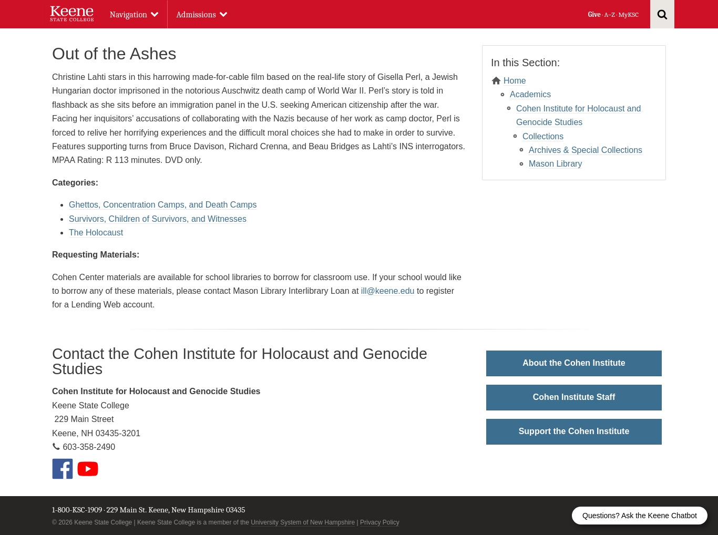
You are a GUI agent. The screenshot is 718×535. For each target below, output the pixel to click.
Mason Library (555, 163)
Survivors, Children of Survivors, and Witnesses (158, 218)
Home (515, 80)
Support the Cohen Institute (574, 431)
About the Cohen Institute (573, 362)
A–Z (609, 14)
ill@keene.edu (388, 290)
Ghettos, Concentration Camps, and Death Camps (163, 204)
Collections (542, 136)
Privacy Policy (379, 522)
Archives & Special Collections (585, 150)
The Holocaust (96, 232)
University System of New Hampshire (303, 522)
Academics (530, 94)
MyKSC (628, 14)
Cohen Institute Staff (574, 397)
